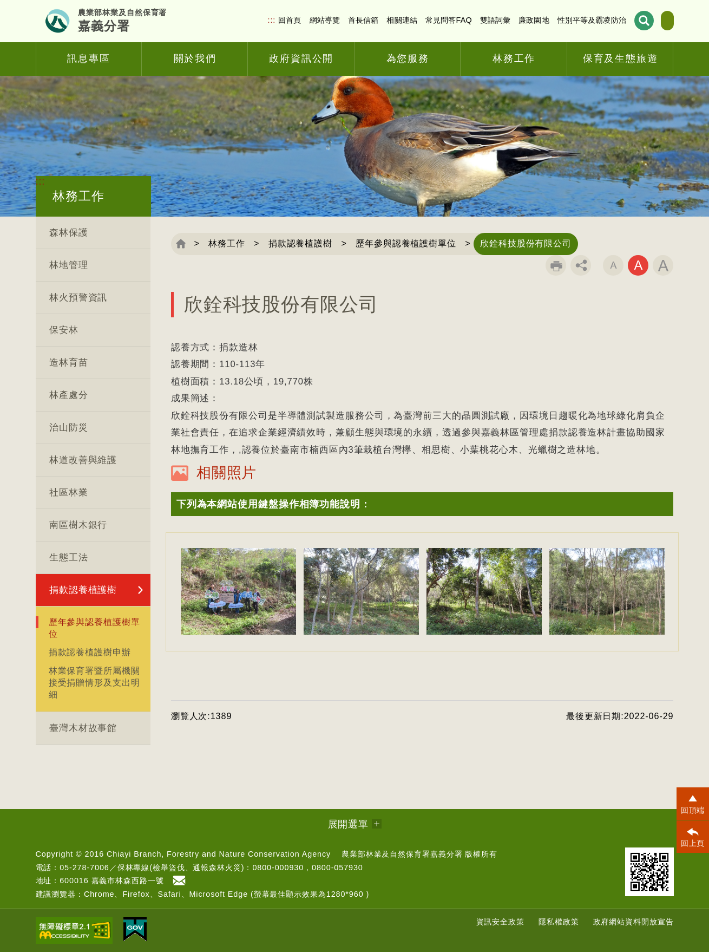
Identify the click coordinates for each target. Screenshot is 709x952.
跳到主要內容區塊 (0, 0)
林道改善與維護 (83, 460)
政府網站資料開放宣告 (633, 921)
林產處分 (68, 395)
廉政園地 (505, 20)
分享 (580, 265)
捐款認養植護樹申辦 (90, 652)
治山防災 (68, 427)
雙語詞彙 (466, 20)
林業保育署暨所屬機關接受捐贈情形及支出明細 (94, 682)
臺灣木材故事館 (83, 728)
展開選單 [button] (348, 824)
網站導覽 (296, 20)
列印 (556, 265)
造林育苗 (68, 362)
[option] (238, 591)
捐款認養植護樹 (83, 590)
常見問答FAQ (420, 20)
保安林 (63, 330)
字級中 (638, 265)
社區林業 (68, 492)
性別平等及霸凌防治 (563, 20)
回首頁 (261, 20)
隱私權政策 (559, 921)
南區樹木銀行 (78, 525)
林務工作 (227, 243)
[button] (422, 504)
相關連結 (373, 20)
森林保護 (68, 232)
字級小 (613, 265)
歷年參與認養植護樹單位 (94, 627)
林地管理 (68, 265)
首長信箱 (334, 20)
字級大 (663, 265)
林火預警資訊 (78, 297)
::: (243, 20)
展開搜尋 (615, 20)
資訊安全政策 (500, 921)
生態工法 (68, 557)
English (652, 20)
